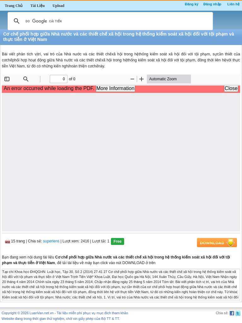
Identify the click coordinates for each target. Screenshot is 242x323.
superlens (51, 241)
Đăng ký (192, 4)
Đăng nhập (213, 4)
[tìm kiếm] (109, 21)
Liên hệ (233, 4)
